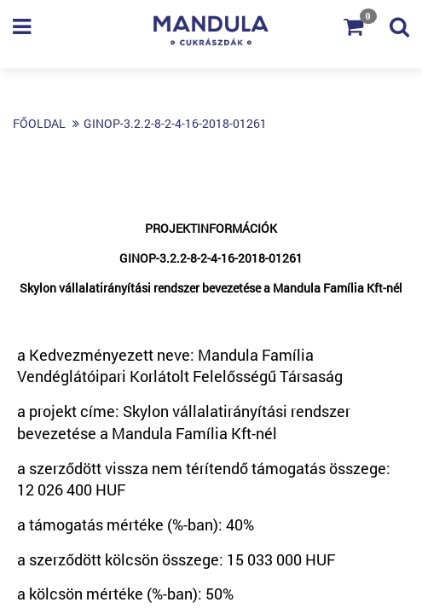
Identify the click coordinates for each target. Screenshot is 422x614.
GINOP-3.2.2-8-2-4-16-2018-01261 (175, 123)
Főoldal (39, 123)
